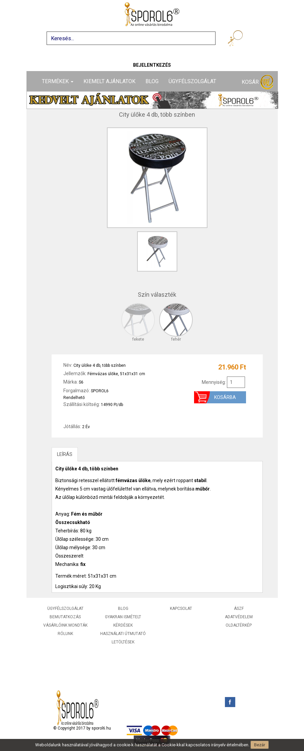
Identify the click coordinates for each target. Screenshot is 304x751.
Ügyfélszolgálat (192, 81)
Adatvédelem (239, 617)
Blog (152, 81)
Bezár (259, 744)
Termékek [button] (57, 81)
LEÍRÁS (64, 454)
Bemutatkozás (65, 617)
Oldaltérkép (239, 625)
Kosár (257, 82)
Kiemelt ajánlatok (109, 81)
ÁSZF (239, 608)
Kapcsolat (181, 608)
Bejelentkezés (152, 65)
